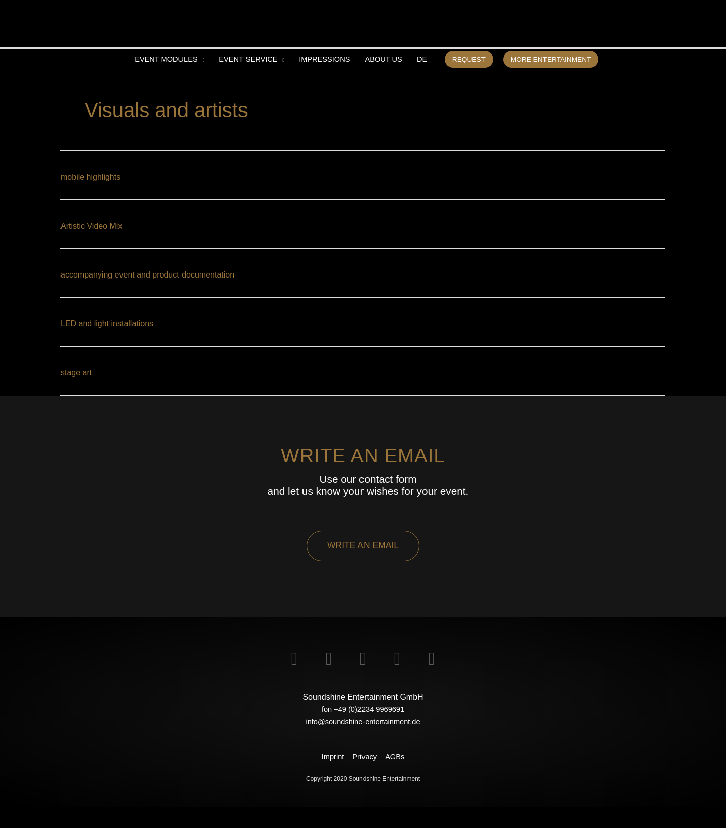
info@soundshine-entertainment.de (363, 741)
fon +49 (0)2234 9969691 (363, 729)
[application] (188, 78)
